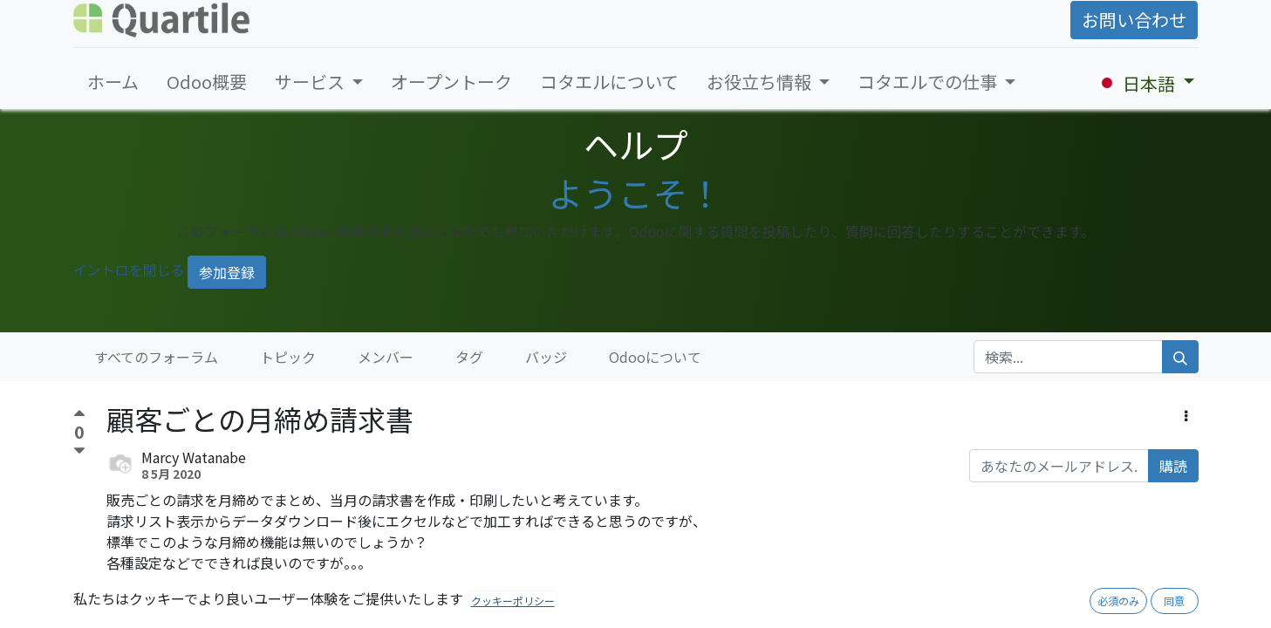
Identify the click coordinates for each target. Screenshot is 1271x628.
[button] (1186, 415)
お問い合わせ (1134, 19)
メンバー (385, 356)
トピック (288, 356)
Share (210, 610)
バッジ (546, 356)
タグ (469, 356)
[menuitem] (113, 82)
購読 (1173, 465)
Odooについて (655, 356)
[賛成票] (79, 415)
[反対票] (79, 451)
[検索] (1180, 356)
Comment (145, 610)
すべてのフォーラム (156, 356)
